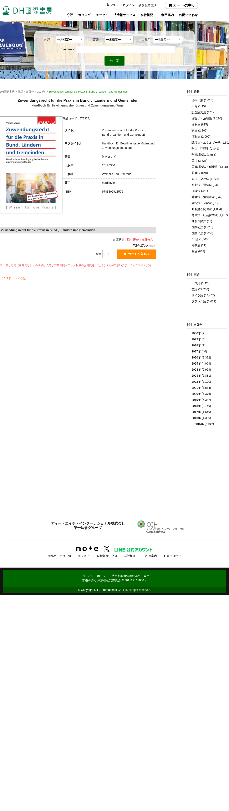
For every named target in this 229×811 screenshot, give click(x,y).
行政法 (196, 136)
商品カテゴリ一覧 (59, 555)
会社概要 (147, 15)
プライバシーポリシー (94, 575)
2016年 (196, 418)
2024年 (196, 369)
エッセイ (102, 15)
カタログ (84, 15)
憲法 (194, 130)
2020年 (196, 393)
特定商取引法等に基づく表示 (130, 575)
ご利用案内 (166, 15)
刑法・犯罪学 (200, 148)
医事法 (196, 172)
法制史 (196, 124)
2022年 (196, 381)
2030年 (196, 333)
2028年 (196, 345)
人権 (194, 106)
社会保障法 (199, 221)
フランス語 (199, 301)
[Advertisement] (114, 477)
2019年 (6, 278)
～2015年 (198, 424)
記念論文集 (199, 112)
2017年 (196, 412)
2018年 (196, 405)
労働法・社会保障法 (205, 215)
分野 (70, 15)
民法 (194, 160)
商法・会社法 (200, 179)
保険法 (196, 191)
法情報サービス (124, 15)
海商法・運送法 (202, 185)
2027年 (196, 351)
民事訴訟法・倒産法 (205, 166)
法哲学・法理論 (202, 118)
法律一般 (197, 100)
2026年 (196, 357)
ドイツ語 (20, 278)
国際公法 (197, 227)
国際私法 (197, 233)
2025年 (196, 363)
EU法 (195, 239)
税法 (194, 251)
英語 (194, 289)
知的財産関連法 (202, 209)
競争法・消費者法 (203, 197)
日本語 (196, 283)
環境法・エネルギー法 (206, 142)
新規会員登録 (147, 5)
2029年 (196, 339)
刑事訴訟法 (199, 154)
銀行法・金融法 (202, 203)
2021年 (196, 387)
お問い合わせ (188, 15)
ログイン (128, 5)
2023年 (196, 375)
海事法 (196, 245)
